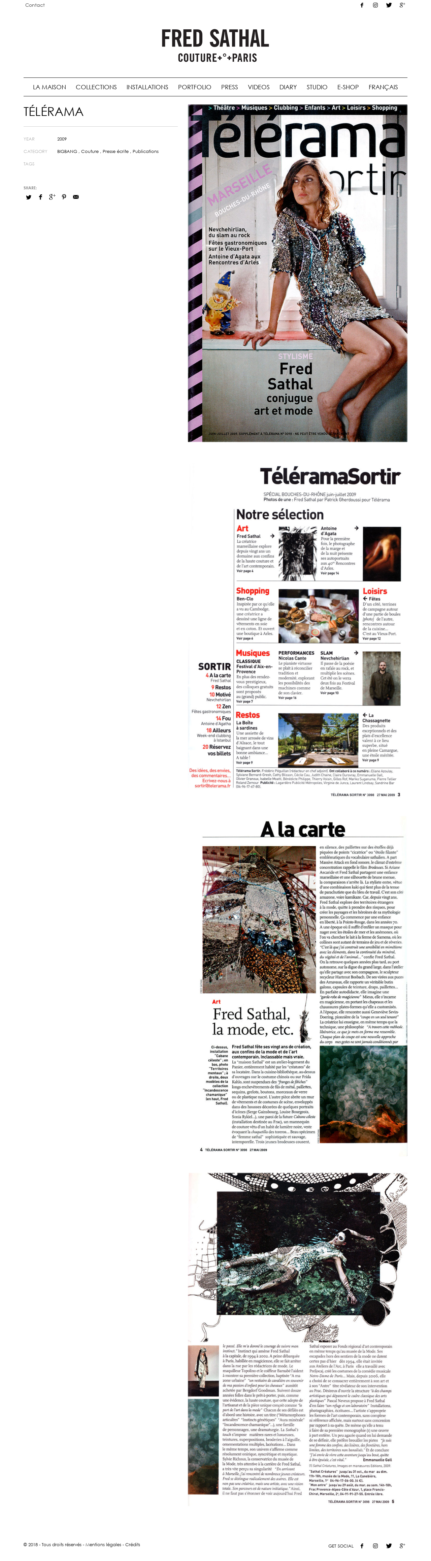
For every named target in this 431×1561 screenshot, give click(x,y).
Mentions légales (103, 1544)
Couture (90, 151)
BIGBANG (67, 151)
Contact (35, 5)
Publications (146, 151)
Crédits (132, 1544)
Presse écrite (116, 151)
